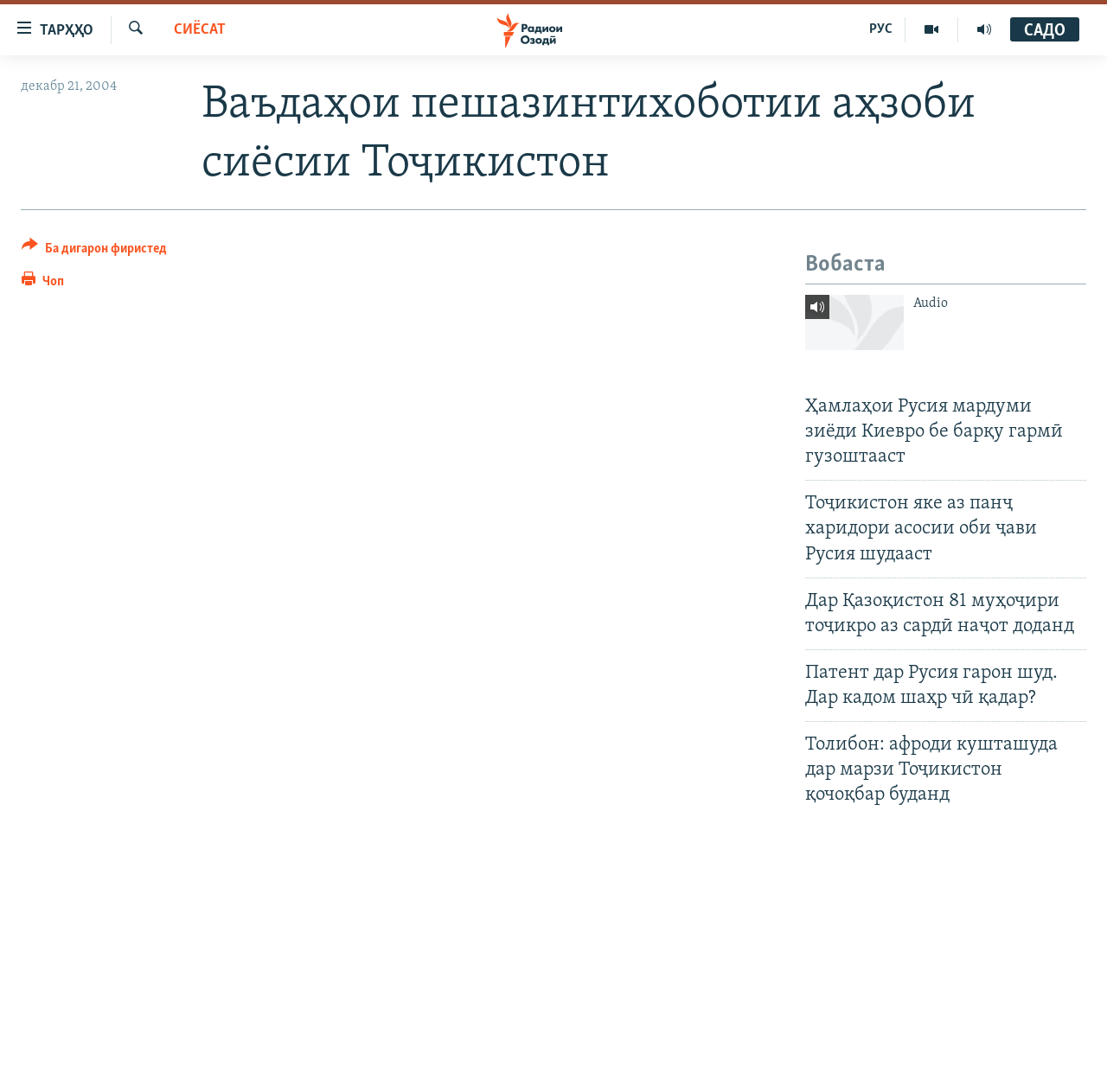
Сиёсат (200, 30)
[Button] (94, 251)
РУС (881, 29)
